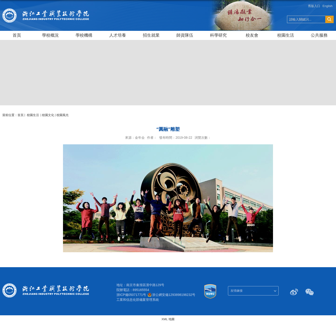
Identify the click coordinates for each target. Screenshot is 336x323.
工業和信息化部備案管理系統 (137, 300)
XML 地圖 (168, 319)
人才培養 (117, 35)
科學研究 (218, 35)
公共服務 (319, 35)
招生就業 (151, 35)
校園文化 (48, 115)
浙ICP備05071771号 (131, 295)
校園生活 (285, 35)
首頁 (17, 35)
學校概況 (50, 35)
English (327, 6)
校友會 (252, 35)
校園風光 (62, 115)
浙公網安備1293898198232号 (173, 295)
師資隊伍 (184, 35)
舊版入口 (314, 6)
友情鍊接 (237, 290)
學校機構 (84, 35)
